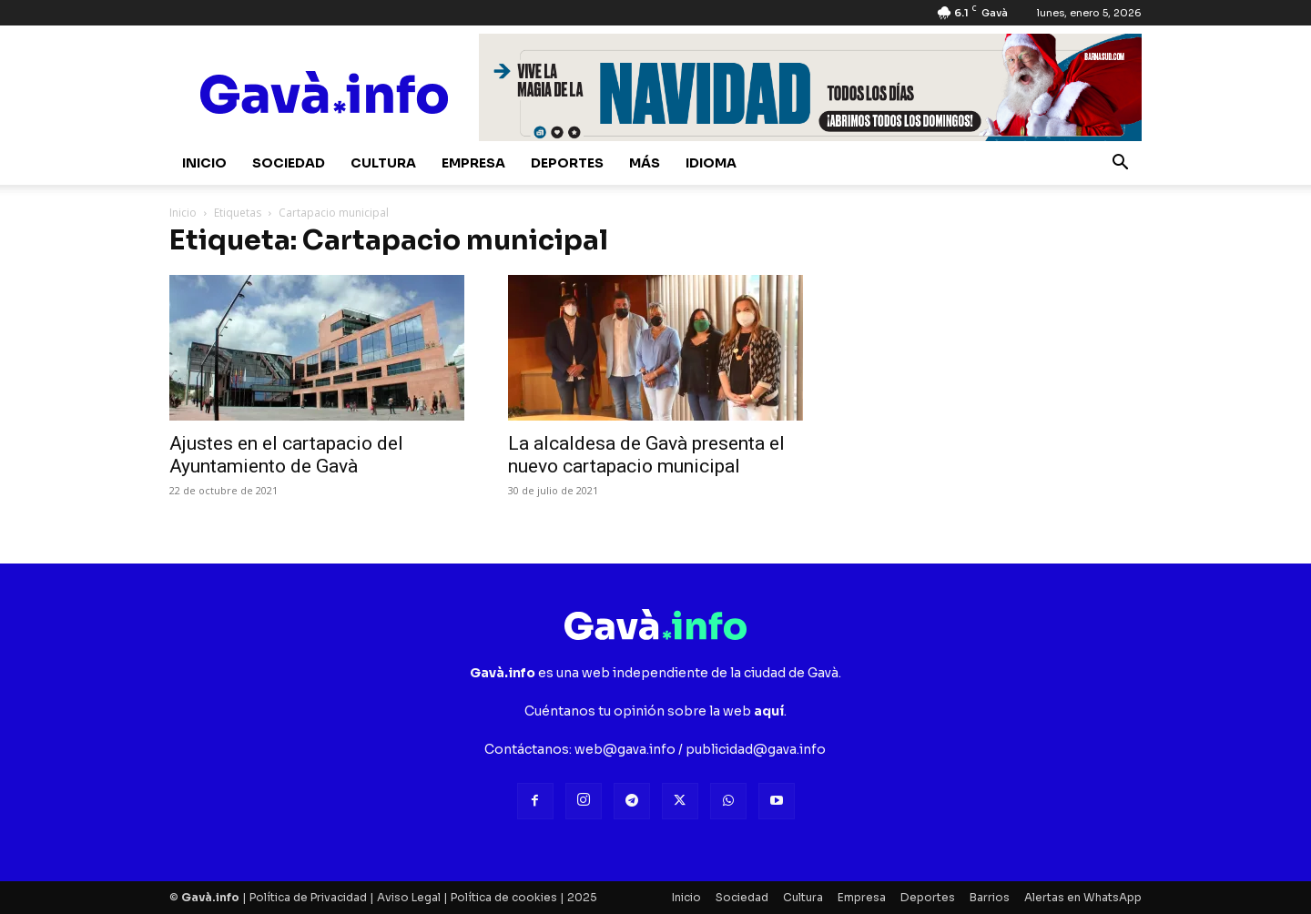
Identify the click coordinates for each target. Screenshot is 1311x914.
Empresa (473, 163)
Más (644, 163)
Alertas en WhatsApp (1083, 897)
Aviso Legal (409, 897)
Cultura (383, 163)
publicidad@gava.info (756, 749)
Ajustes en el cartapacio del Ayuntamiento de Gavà (286, 454)
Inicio (204, 163)
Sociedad (288, 163)
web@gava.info (625, 749)
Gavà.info (210, 897)
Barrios (990, 897)
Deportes (567, 163)
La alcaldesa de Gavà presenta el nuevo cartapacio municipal (646, 454)
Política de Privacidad (308, 897)
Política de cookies (504, 897)
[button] (1120, 164)
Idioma (711, 163)
